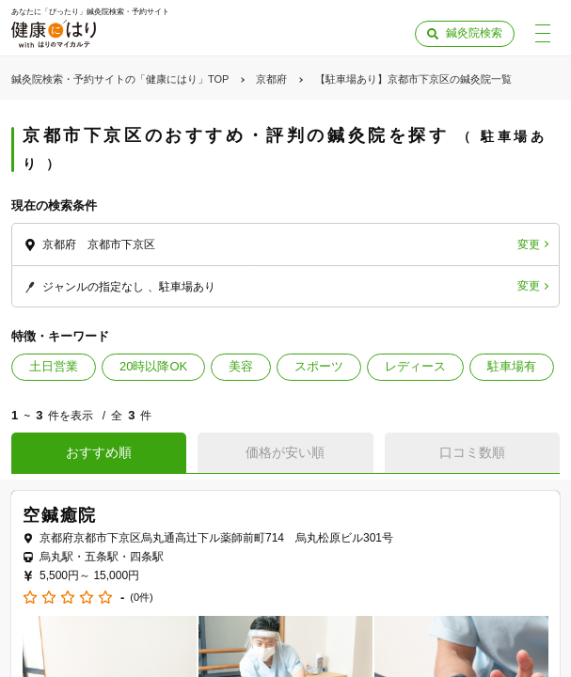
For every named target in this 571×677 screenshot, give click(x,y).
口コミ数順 (472, 452)
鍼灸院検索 (474, 32)
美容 (241, 366)
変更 (528, 244)
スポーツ (318, 366)
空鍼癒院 (60, 515)
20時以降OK (153, 366)
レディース (415, 366)
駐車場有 (511, 366)
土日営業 (53, 366)
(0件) (141, 597)
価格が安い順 (285, 452)
